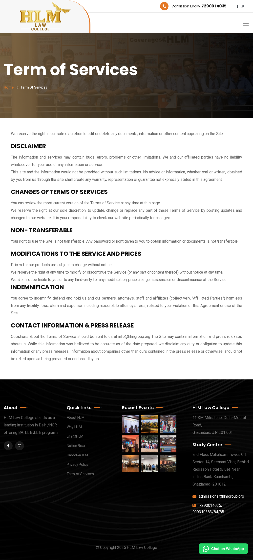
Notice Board (77, 445)
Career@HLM (77, 455)
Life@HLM (75, 436)
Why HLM (74, 427)
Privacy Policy (77, 464)
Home (8, 87)
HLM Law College (142, 547)
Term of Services (80, 474)
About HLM (76, 417)
